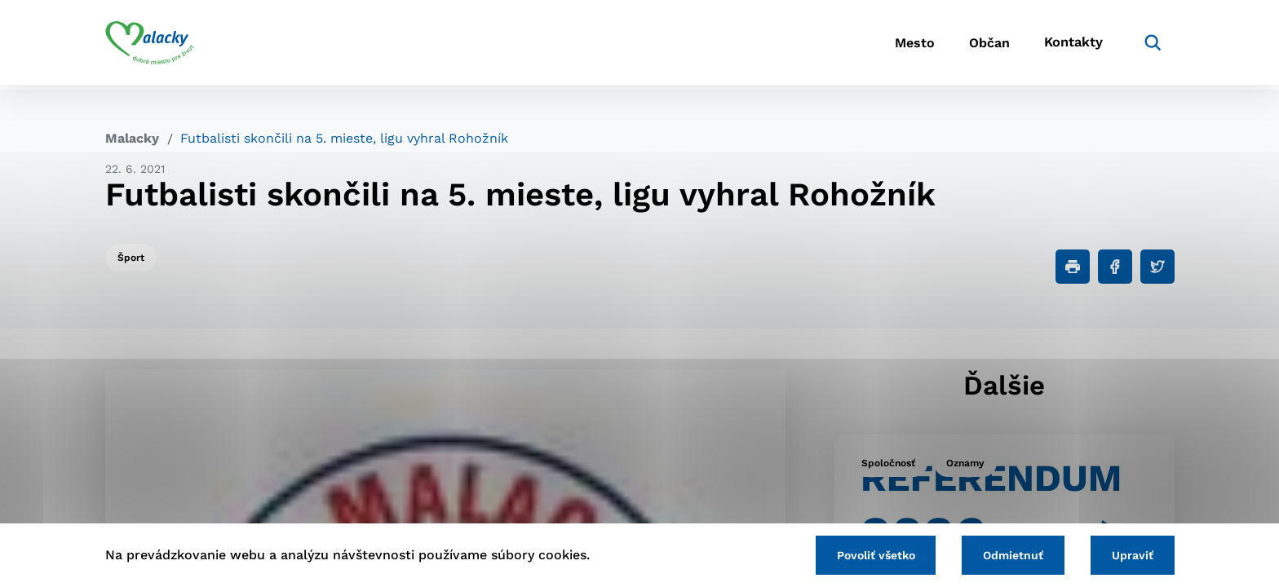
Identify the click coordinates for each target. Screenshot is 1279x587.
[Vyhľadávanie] (1150, 45)
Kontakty (1071, 45)
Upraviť (1131, 554)
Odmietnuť (1008, 554)
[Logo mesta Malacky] (149, 45)
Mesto (900, 45)
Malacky (132, 138)
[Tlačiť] (1073, 266)
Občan (981, 45)
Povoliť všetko (867, 554)
